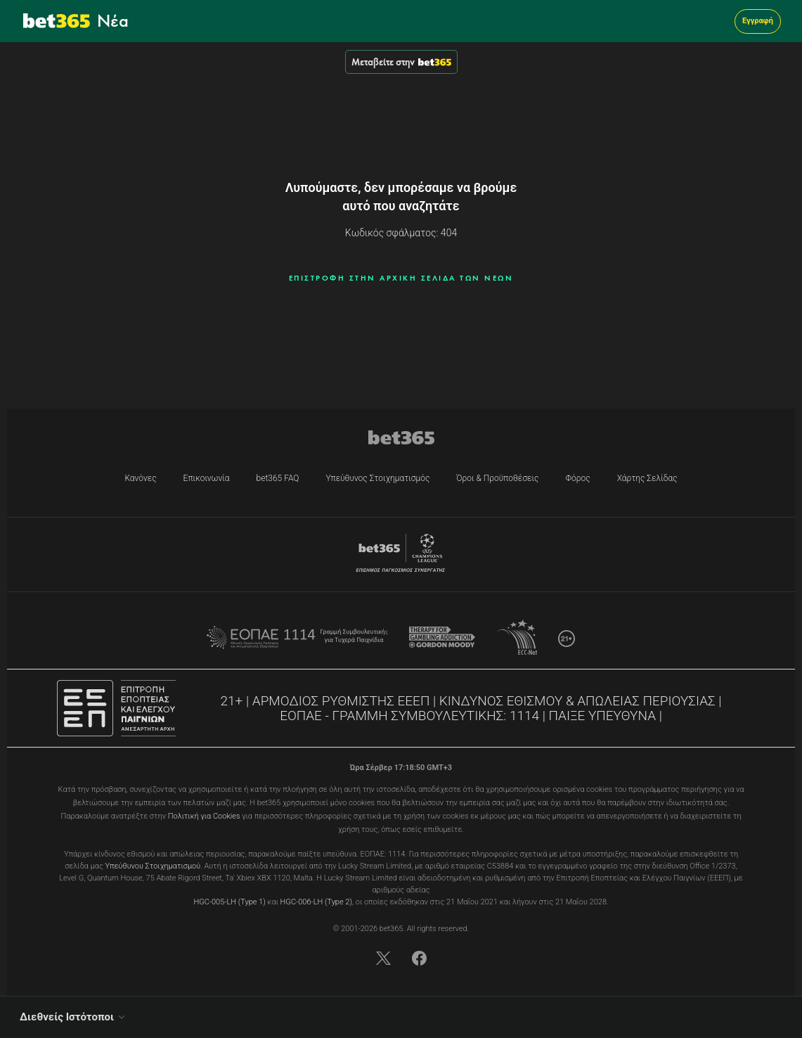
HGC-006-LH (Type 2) (316, 901)
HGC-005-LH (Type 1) (229, 901)
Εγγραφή (757, 20)
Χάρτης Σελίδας (647, 478)
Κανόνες (140, 478)
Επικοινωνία (206, 478)
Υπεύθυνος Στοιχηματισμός (377, 478)
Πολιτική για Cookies (204, 816)
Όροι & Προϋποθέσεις (497, 478)
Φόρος (578, 478)
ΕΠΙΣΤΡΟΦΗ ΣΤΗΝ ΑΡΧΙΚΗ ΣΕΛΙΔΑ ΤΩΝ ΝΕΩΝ (401, 278)
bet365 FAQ (278, 478)
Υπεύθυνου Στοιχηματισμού (153, 866)
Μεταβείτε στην (401, 62)
